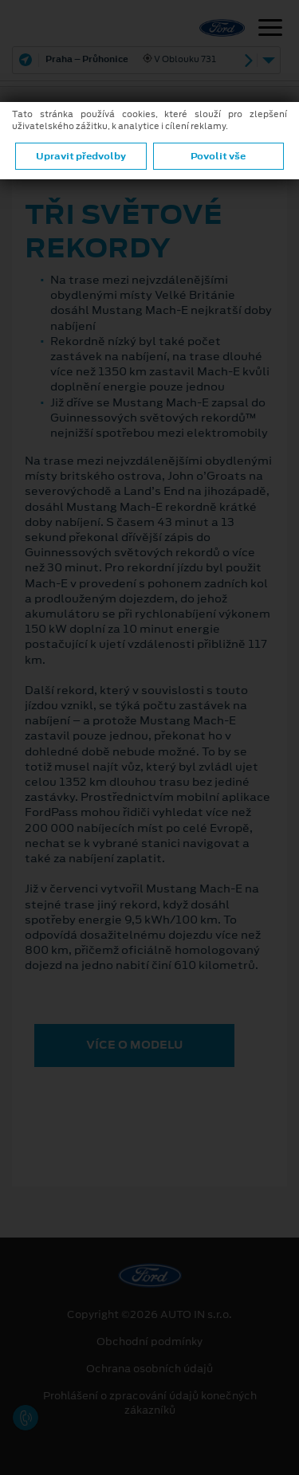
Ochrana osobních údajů (149, 1369)
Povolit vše (218, 156)
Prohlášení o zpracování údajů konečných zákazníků (150, 1403)
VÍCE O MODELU (134, 1045)
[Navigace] (270, 29)
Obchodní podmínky (149, 1342)
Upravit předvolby (81, 156)
